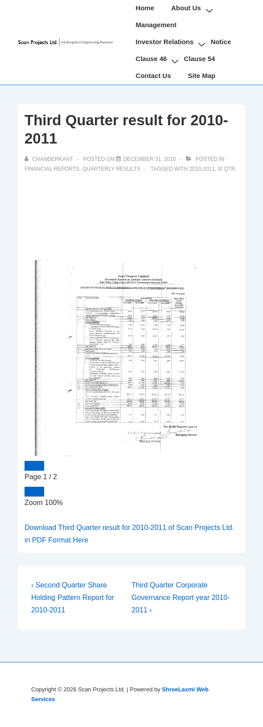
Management (156, 25)
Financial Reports (52, 169)
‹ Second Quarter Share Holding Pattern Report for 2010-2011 (72, 597)
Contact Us (153, 75)
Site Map (202, 75)
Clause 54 (199, 58)
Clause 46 (151, 58)
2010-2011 (202, 169)
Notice (220, 41)
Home (145, 8)
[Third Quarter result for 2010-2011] (149, 159)
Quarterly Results (111, 169)
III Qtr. (227, 169)
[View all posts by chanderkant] (49, 159)
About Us (186, 8)
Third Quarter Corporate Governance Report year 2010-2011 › (181, 597)
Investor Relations (164, 41)
